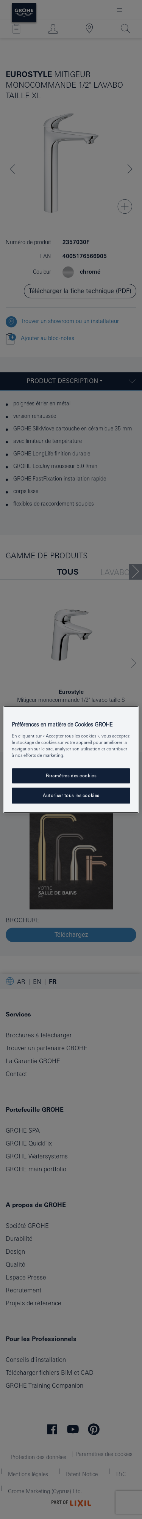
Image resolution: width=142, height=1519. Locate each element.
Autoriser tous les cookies (71, 795)
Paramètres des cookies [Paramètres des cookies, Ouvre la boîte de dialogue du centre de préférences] (71, 775)
